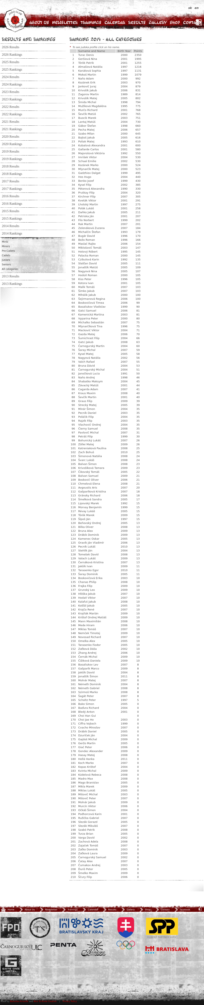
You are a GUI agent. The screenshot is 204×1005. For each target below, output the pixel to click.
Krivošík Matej (87, 98)
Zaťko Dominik (88, 849)
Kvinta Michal (87, 770)
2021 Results (10, 122)
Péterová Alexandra (91, 188)
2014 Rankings (12, 233)
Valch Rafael (86, 361)
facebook (181, 909)
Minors (6, 246)
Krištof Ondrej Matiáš (92, 617)
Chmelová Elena (89, 483)
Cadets (6, 255)
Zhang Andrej (87, 652)
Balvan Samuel (88, 475)
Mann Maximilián (89, 621)
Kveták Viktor (87, 200)
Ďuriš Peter (85, 869)
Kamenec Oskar (88, 538)
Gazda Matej (86, 334)
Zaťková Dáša (87, 648)
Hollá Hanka (86, 759)
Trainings (91, 22)
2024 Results (10, 77)
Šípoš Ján (84, 519)
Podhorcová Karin (90, 814)
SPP (162, 927)
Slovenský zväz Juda (40, 927)
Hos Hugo (84, 176)
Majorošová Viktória (91, 153)
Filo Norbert (86, 220)
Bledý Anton (86, 711)
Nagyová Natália (89, 357)
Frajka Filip (85, 585)
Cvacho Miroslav (89, 727)
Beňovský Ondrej (89, 523)
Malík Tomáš (86, 287)
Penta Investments (63, 945)
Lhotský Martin (88, 204)
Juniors (6, 260)
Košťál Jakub (86, 605)
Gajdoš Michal (87, 739)
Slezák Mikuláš (88, 825)
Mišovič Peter (87, 798)
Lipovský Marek (88, 503)
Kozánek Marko (88, 165)
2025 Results (10, 62)
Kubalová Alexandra (91, 145)
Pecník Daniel (87, 412)
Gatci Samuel (87, 310)
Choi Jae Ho (86, 719)
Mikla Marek (86, 786)
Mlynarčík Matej (88, 169)
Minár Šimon (86, 408)
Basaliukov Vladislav (92, 306)
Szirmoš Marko (88, 692)
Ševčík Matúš (87, 114)
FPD (11, 927)
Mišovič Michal (88, 794)
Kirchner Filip (87, 196)
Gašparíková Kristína (92, 491)
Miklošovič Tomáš (89, 247)
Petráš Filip (85, 436)
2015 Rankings (12, 218)
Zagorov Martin (88, 94)
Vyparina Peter (88, 318)
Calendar (114, 22)
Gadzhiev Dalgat (89, 173)
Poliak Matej (86, 141)
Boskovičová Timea (91, 302)
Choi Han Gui (87, 715)
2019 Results (10, 151)
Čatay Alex (85, 861)
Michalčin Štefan (89, 231)
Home (7, 909)
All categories (10, 269)
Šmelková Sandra (90, 499)
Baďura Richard (88, 707)
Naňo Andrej (86, 377)
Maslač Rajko (87, 243)
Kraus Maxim (87, 393)
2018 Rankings (12, 174)
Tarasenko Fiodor (89, 644)
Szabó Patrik (86, 829)
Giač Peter (85, 747)
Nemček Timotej (89, 633)
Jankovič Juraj (87, 86)
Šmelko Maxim (88, 873)
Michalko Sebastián (91, 322)
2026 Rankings (12, 55)
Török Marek (86, 515)
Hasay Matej (86, 755)
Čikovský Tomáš (88, 471)
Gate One (11, 965)
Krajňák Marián (88, 613)
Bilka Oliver (86, 526)
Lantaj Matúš (87, 121)
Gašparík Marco (88, 668)
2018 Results (10, 166)
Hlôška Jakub (86, 593)
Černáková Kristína (90, 562)
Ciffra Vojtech (87, 723)
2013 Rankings (12, 284)
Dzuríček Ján (86, 735)
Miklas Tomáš (87, 629)
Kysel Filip (84, 184)
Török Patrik (86, 62)
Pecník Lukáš (86, 546)
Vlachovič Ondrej (89, 424)
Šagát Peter (86, 696)
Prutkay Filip (86, 192)
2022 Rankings (12, 114)
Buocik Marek (87, 117)
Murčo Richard (87, 110)
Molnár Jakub (87, 802)
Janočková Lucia (89, 373)
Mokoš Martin (87, 74)
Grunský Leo (86, 589)
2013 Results (10, 276)
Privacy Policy (70, 1001)
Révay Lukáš (86, 511)
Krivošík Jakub (87, 90)
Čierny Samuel (88, 428)
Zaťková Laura (88, 853)
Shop (175, 22)
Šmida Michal (87, 102)
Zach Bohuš (86, 452)
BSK (81, 926)
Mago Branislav (88, 782)
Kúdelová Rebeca (89, 774)
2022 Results (10, 107)
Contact (192, 22)
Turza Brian (85, 833)
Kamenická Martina (91, 314)
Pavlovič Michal (88, 432)
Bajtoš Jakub (86, 137)
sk (190, 8)
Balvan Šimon (87, 464)
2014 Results (10, 226)
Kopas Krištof (87, 766)
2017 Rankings (12, 189)
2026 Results (10, 47)
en (196, 8)
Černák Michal (87, 656)
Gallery (158, 22)
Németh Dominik (89, 684)
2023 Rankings (12, 99)
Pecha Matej (86, 129)
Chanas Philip (87, 582)
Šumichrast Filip (89, 338)
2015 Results (10, 211)
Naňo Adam (86, 78)
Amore (93, 947)
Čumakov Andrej (89, 865)
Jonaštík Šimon (88, 676)
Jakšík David (86, 672)
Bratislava (167, 949)
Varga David (86, 837)
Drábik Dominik (88, 534)
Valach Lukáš (87, 558)
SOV (125, 933)
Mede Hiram (86, 625)
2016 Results (10, 196)
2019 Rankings (12, 159)
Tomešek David (88, 554)
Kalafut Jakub (87, 601)
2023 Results (10, 92)
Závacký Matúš (88, 385)
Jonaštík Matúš (88, 267)
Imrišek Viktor (87, 157)
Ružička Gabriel (88, 818)
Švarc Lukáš (86, 460)
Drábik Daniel (87, 731)
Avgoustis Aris (87, 487)
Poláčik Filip (86, 416)
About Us (39, 22)
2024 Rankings (12, 84)
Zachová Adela (88, 841)
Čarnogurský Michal (91, 369)
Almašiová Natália (90, 66)
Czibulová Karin (88, 259)
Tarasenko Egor (88, 570)
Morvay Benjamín (90, 507)
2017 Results (10, 181)
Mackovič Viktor (88, 330)
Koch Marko (86, 762)
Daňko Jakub (86, 212)
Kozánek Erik (86, 82)
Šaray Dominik (88, 574)
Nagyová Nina (87, 271)
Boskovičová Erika (90, 578)
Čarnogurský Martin (91, 346)
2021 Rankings (12, 129)
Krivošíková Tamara (91, 467)
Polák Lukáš (86, 208)
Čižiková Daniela (89, 660)
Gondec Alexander (90, 751)
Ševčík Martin (87, 397)
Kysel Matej (86, 353)
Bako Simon (86, 703)
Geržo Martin (87, 743)
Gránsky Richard (89, 495)
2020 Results (10, 136)
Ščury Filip (85, 877)
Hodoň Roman (87, 275)
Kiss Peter (84, 279)
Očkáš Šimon (87, 810)
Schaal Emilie (87, 161)
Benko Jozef (86, 180)
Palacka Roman (88, 255)
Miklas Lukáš (86, 790)
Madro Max (85, 778)
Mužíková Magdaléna (92, 106)
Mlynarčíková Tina (90, 326)
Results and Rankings (28, 39)
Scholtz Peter (87, 700)
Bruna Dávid (86, 365)
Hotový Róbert (87, 251)
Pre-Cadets (8, 250)
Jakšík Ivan (85, 566)
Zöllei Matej (86, 444)
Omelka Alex (86, 641)
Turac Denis (86, 55)
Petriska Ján (86, 216)
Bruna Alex (85, 530)
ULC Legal (21, 947)
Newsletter (65, 22)
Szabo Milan (86, 133)
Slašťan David (87, 263)
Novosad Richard (89, 637)
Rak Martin (85, 224)
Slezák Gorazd (87, 821)
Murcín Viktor (87, 806)
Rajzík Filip (85, 420)
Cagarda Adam (88, 389)
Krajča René (86, 609)
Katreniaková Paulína (92, 448)
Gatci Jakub (85, 342)
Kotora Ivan (86, 283)
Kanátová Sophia (89, 70)
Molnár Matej (87, 680)
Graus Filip (85, 401)
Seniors (6, 264)
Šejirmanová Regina (91, 298)
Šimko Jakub (86, 290)
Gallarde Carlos (88, 149)
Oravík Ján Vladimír (91, 542)
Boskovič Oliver (88, 479)
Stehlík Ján (85, 550)
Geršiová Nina (87, 58)
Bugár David (86, 235)
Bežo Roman (86, 239)
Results (137, 22)
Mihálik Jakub (87, 294)
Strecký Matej (87, 405)
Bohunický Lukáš (89, 440)
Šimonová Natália (90, 456)
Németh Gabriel (89, 688)
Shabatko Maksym (90, 381)
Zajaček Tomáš (88, 845)
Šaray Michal (86, 349)
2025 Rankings (12, 69)
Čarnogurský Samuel (92, 857)
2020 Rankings (12, 144)
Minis (5, 241)
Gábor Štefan (87, 125)
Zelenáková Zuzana (91, 228)
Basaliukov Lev (88, 664)
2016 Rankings (12, 204)
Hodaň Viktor (87, 597)
